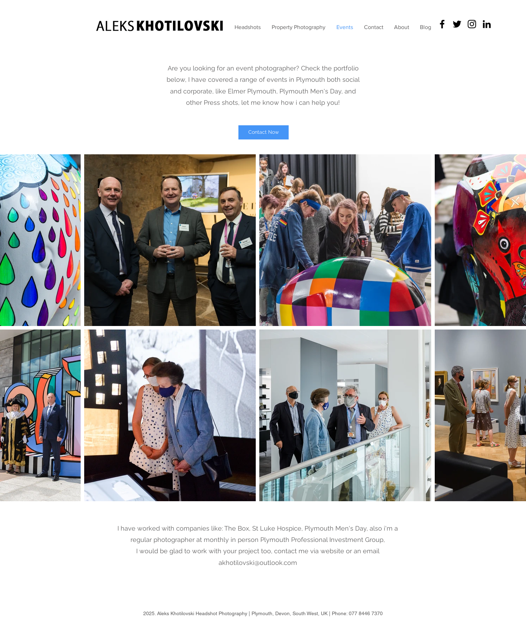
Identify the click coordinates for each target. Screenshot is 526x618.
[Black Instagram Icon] (472, 24)
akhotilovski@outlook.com (258, 562)
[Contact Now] (263, 132)
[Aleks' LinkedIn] (486, 24)
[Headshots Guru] (442, 24)
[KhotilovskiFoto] (457, 24)
